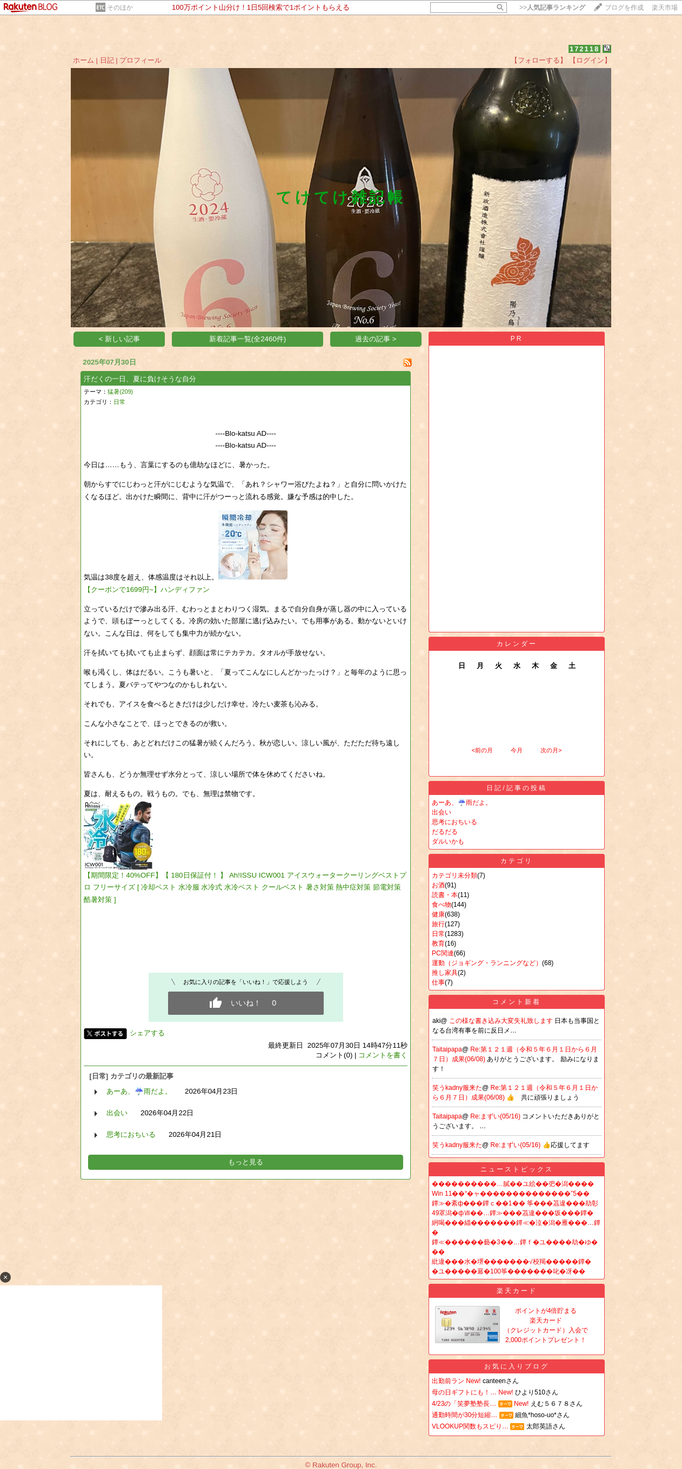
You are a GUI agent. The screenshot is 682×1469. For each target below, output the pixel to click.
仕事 (438, 982)
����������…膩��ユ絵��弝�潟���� (513, 1184)
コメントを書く (382, 1055)
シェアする (147, 1033)
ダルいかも (448, 841)
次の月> (550, 750)
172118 (584, 49)
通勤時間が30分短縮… (464, 1415)
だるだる (445, 831)
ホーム (83, 60)
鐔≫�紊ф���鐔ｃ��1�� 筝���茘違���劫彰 (515, 1203)
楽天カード (517, 1291)
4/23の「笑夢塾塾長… (464, 1403)
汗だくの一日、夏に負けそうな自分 (140, 379)
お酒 (438, 885)
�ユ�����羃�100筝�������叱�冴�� (508, 1271)
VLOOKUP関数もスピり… (470, 1426)
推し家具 (445, 972)
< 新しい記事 (120, 339)
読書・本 (445, 895)
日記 (107, 60)
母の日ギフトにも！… (464, 1392)
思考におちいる (131, 1134)
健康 (438, 914)
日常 (119, 402)
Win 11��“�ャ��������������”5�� (511, 1193)
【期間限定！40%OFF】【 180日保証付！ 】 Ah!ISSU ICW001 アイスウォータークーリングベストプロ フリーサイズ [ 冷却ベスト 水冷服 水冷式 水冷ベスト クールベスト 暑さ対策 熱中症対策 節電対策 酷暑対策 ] (245, 887)
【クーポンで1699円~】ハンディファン (146, 589)
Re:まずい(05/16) (496, 1116)
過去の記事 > (376, 339)
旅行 (438, 924)
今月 (517, 750)
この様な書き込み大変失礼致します (501, 1021)
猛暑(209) (120, 391)
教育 (438, 943)
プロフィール (140, 60)
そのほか (120, 7)
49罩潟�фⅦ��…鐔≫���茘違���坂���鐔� (512, 1213)
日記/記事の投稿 (516, 788)
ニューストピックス (516, 1169)
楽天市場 (665, 7)
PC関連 (443, 953)
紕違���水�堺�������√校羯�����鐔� (511, 1261)
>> (552, 7)
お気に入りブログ (516, 1366)
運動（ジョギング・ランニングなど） (487, 963)
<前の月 (481, 750)
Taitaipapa (447, 1049)
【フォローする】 (539, 60)
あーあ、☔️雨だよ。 (139, 1091)
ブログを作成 (624, 7)
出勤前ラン (448, 1381)
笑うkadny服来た (457, 1087)
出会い (117, 1113)
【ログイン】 (590, 60)
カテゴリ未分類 (454, 875)
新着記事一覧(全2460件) (247, 339)
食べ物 (441, 904)
